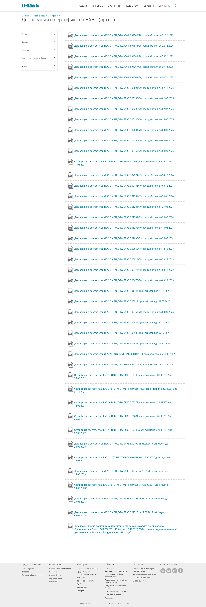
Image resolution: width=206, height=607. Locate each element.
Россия (24, 34)
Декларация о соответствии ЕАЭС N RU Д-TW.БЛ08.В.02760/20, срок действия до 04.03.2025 (124, 140)
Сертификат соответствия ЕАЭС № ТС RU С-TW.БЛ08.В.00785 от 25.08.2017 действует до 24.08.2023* (122, 486)
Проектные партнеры (142, 577)
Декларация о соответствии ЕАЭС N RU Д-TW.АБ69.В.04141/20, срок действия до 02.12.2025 (124, 364)
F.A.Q (79, 584)
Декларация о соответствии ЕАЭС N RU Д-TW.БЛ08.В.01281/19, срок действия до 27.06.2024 (124, 206)
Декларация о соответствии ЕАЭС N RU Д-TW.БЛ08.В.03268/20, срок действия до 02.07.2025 (124, 98)
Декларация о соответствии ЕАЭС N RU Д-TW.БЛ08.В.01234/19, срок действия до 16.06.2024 (124, 217)
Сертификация (40, 15)
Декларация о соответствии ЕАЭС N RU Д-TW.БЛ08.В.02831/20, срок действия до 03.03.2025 (124, 130)
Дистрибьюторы (140, 581)
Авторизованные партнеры (144, 574)
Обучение (164, 5)
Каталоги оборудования (31, 575)
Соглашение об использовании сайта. (93, 603)
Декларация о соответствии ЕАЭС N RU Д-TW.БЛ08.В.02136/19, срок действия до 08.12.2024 (124, 185)
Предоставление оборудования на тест (86, 573)
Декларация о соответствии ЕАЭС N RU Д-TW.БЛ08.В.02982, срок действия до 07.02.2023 (122, 332)
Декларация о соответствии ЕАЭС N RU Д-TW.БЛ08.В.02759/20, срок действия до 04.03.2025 (124, 150)
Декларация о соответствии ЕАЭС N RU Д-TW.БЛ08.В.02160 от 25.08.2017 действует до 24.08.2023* (121, 472)
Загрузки (81, 577)
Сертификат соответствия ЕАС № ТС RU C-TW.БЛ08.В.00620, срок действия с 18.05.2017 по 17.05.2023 (123, 163)
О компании (114, 5)
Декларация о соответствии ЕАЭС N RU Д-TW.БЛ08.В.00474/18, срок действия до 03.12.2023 (124, 269)
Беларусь (25, 50)
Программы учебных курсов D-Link (114, 575)
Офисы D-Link (55, 575)
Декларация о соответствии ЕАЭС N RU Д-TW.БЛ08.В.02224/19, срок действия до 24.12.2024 (124, 175)
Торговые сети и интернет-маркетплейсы (144, 569)
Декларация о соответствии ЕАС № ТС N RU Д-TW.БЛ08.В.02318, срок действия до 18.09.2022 (124, 354)
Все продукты (27, 568)
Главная (25, 15)
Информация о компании (60, 568)
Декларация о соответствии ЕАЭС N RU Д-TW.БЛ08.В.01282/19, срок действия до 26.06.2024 (124, 196)
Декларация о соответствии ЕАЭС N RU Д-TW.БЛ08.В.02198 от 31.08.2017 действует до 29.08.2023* (121, 500)
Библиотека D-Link (113, 595)
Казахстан (25, 42)
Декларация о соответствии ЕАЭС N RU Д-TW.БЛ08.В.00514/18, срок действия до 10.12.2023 (124, 259)
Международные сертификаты (34, 58)
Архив (55, 15)
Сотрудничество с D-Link (115, 591)
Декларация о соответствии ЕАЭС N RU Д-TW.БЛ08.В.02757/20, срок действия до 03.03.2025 (124, 312)
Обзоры (80, 591)
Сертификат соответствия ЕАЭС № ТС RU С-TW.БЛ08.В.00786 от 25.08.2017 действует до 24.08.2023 (122, 459)
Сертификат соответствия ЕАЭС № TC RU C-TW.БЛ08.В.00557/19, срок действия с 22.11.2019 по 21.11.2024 (125, 390)
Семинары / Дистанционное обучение (116, 569)
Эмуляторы (82, 587)
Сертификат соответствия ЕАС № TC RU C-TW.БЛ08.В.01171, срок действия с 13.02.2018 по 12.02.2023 (123, 404)
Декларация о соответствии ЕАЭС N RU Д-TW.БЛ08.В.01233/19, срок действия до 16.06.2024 (124, 227)
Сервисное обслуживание (88, 568)
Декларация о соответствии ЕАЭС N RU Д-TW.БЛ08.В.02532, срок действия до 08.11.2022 (122, 343)
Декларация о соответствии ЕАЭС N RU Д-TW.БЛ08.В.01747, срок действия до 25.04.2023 (122, 290)
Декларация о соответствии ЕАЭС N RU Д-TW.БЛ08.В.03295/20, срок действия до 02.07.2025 (124, 108)
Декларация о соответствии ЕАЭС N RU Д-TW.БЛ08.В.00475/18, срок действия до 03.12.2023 (124, 280)
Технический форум (85, 581)
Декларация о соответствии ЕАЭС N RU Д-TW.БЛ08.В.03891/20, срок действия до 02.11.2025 (124, 87)
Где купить (149, 5)
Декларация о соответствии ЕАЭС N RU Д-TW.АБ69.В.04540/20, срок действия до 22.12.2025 (124, 35)
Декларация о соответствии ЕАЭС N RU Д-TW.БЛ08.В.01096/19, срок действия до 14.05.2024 (124, 238)
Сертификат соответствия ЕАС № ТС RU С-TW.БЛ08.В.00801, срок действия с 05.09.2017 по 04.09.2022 (123, 418)
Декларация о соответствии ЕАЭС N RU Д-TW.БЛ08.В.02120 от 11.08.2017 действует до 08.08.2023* (121, 514)
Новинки (25, 572)
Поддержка (131, 5)
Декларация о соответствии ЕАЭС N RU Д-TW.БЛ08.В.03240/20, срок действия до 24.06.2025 (124, 119)
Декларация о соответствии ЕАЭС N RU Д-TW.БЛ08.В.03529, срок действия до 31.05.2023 (122, 301)
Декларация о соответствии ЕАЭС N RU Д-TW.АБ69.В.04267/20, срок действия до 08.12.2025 (124, 66)
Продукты (98, 5)
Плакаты (109, 598)
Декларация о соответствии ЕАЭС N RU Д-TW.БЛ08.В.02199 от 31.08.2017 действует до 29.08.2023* (121, 445)
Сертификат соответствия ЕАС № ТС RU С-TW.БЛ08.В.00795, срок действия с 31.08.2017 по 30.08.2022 (123, 376)
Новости (53, 572)
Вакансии (53, 581)
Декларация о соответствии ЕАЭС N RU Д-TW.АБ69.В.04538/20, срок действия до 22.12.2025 (124, 45)
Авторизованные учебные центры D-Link (116, 581)
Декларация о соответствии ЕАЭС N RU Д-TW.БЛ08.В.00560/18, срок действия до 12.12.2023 (124, 248)
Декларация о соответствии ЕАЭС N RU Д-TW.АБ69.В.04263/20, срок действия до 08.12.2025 (124, 77)
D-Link (126, 603)
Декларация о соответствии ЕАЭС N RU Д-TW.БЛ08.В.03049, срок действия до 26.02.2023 (122, 322)
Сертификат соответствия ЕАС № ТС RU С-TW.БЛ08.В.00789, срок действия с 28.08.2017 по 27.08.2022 (123, 431)
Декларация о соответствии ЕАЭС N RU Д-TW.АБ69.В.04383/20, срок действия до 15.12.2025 (124, 56)
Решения (83, 5)
